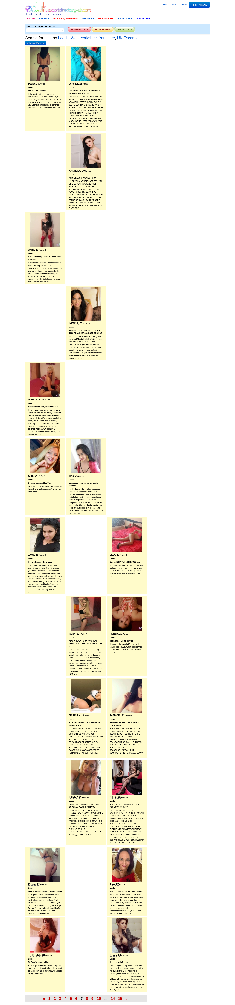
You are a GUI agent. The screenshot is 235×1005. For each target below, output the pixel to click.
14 (113, 998)
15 (120, 998)
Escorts (31, 18)
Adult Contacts (124, 18)
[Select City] (45, 30)
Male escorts (125, 30)
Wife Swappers (105, 18)
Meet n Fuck (88, 18)
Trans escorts (102, 30)
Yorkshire (107, 38)
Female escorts (79, 30)
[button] (35, 43)
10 (99, 998)
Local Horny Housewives (65, 18)
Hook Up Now (143, 18)
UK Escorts (127, 38)
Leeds (63, 38)
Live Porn (44, 18)
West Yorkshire (84, 38)
